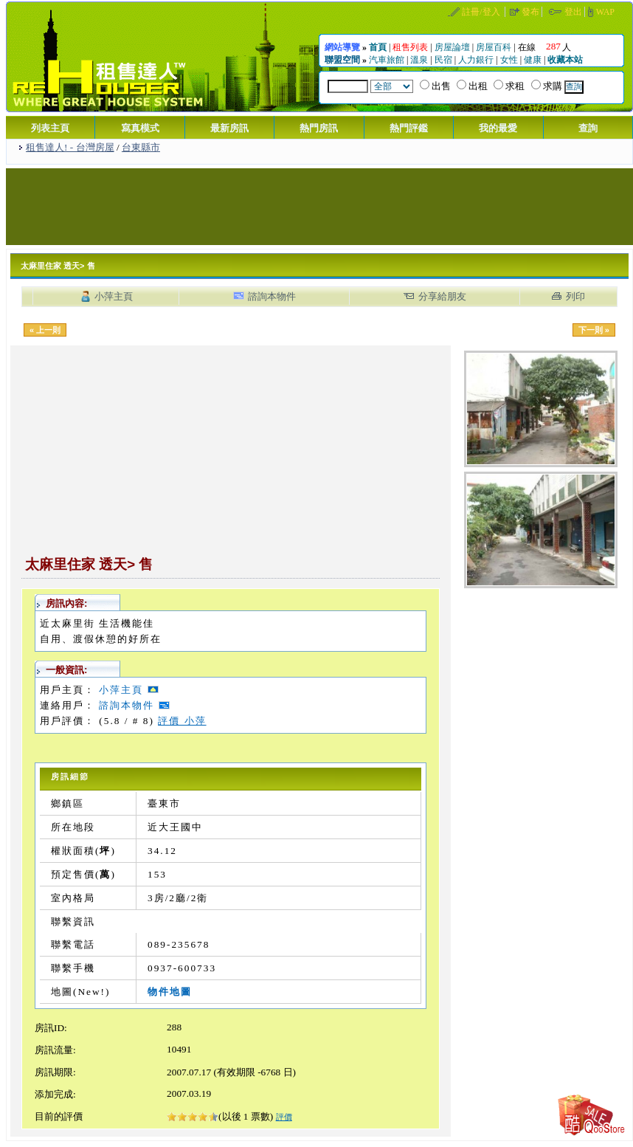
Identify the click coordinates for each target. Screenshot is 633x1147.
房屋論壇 (452, 47)
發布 (530, 12)
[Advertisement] (319, 205)
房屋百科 (493, 47)
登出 (573, 12)
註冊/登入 (480, 12)
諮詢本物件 (272, 296)
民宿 (443, 60)
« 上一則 (45, 330)
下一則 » (593, 330)
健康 (533, 60)
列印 (575, 296)
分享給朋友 (442, 296)
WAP (605, 12)
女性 (509, 60)
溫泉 (419, 60)
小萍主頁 (113, 296)
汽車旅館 (386, 60)
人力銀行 (476, 60)
